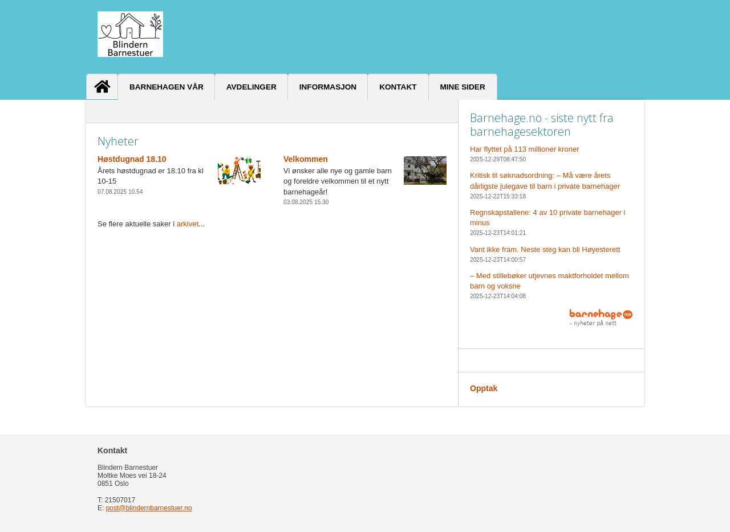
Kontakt (397, 87)
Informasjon (327, 87)
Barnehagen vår (166, 87)
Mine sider (462, 87)
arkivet (187, 224)
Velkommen (305, 159)
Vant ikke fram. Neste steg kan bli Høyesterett (545, 249)
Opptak (483, 388)
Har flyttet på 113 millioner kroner (524, 149)
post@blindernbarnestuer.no (149, 508)
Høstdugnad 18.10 (132, 159)
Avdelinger (251, 87)
